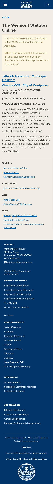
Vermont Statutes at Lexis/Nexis (19, 176)
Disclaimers (19, 410)
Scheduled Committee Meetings (20, 386)
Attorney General (12, 340)
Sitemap (8, 410)
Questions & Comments (16, 414)
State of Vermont (12, 327)
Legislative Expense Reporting (19, 298)
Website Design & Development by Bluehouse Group (26, 459)
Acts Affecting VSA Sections (18, 204)
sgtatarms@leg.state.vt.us (18, 262)
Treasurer (9, 353)
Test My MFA (10, 303)
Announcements (12, 382)
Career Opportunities (14, 418)
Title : (24, 78)
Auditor (8, 344)
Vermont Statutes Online (16, 168)
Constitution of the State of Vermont (21, 188)
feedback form (20, 441)
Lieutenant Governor (14, 336)
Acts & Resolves (11, 199)
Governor (8, 331)
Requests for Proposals (15, 423)
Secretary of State (13, 349)
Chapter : (25, 85)
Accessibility (34, 423)
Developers (26, 447)
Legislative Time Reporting (17, 294)
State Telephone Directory (17, 366)
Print (5, 17)
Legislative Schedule (14, 391)
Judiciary (8, 358)
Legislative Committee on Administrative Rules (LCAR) (24, 226)
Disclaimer (8, 315)
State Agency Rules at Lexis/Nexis (20, 215)
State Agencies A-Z (13, 362)
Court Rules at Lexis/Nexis (16, 220)
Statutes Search (11, 172)
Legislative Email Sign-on (16, 285)
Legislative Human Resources (18, 290)
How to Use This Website (16, 307)
